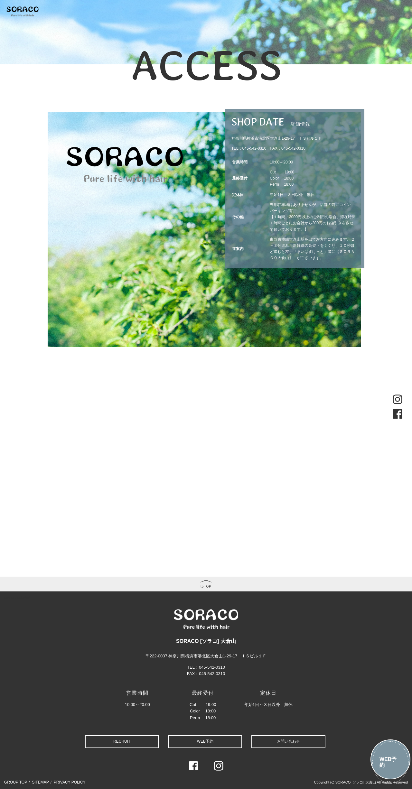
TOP (91, 21)
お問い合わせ (288, 741)
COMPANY (351, 21)
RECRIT (377, 21)
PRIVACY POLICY (70, 782)
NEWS (136, 21)
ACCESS (400, 21)
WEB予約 (388, 762)
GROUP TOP (15, 782)
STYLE (223, 21)
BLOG (291, 21)
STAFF (202, 21)
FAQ (328, 21)
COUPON (179, 21)
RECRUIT (121, 741)
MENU (156, 21)
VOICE (310, 21)
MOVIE (270, 21)
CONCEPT (113, 21)
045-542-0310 (254, 148)
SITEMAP (40, 782)
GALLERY (246, 21)
